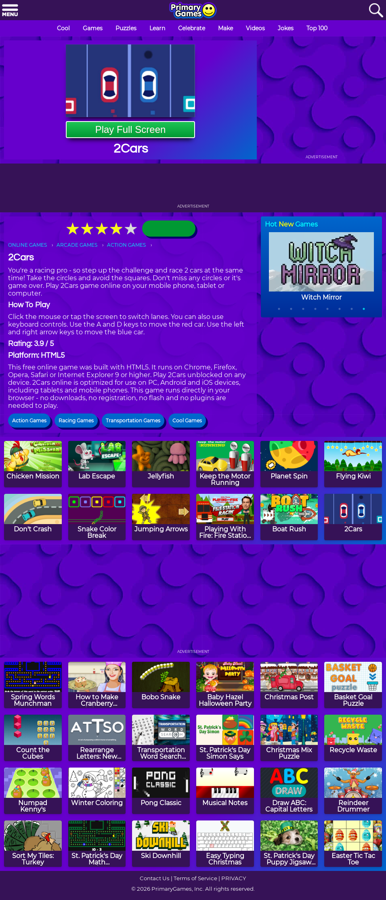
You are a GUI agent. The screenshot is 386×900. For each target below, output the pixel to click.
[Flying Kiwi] (353, 464)
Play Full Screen (130, 129)
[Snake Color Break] (97, 517)
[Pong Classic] (161, 791)
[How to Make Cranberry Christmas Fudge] (97, 685)
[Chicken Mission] (33, 464)
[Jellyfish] (161, 464)
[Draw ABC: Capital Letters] (289, 791)
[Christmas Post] (289, 685)
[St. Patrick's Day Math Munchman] (97, 843)
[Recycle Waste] (353, 738)
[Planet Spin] (289, 464)
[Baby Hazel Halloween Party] (225, 685)
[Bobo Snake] (161, 685)
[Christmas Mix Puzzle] (289, 738)
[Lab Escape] (97, 464)
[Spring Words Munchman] (33, 685)
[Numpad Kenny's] (33, 791)
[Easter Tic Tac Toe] (353, 843)
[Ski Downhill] (161, 843)
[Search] (375, 11)
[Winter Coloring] (97, 791)
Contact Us (155, 878)
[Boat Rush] (289, 517)
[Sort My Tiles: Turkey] (33, 843)
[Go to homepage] (193, 11)
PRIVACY (233, 878)
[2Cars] (353, 517)
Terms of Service (195, 878)
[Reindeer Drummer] (353, 791)
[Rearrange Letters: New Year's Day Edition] (97, 738)
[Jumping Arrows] (161, 517)
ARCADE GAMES (77, 245)
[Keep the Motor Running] (225, 464)
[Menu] (10, 11)
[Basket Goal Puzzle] (353, 685)
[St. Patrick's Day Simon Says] (225, 738)
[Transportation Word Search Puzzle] (161, 738)
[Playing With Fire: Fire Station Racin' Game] (225, 517)
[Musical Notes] (225, 791)
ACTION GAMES (126, 245)
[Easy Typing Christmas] (225, 843)
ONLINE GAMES (27, 245)
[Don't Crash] (33, 517)
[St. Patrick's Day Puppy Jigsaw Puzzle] (289, 843)
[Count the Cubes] (33, 738)
